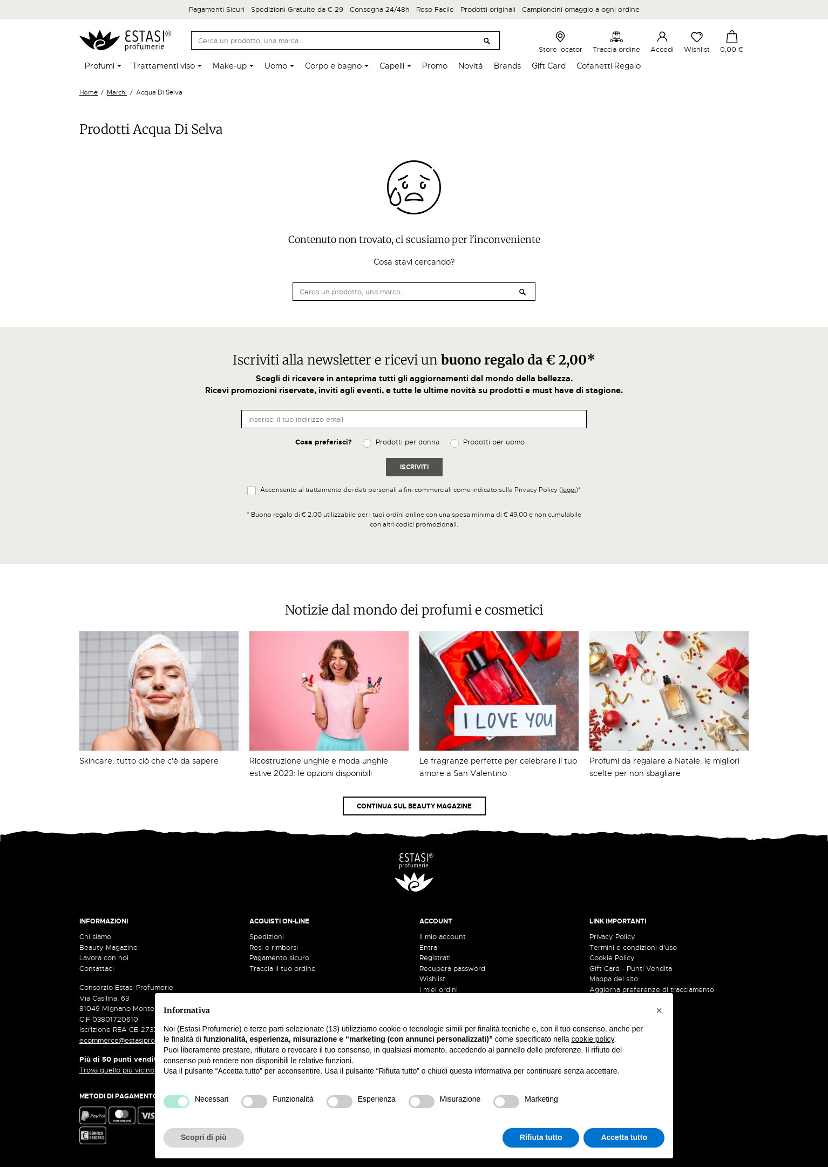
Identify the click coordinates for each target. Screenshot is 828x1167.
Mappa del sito (613, 978)
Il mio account (442, 936)
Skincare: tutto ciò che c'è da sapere (149, 761)
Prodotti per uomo (494, 442)
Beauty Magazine (108, 947)
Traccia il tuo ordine (282, 968)
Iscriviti (414, 467)
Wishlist (697, 42)
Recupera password (452, 968)
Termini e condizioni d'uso (633, 947)
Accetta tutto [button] (624, 1137)
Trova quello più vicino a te (127, 1070)
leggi (568, 489)
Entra (428, 947)
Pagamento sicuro (279, 957)
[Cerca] (345, 40)
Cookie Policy (612, 957)
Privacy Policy (612, 936)
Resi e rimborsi (273, 947)
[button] (659, 1010)
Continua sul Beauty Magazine (414, 806)
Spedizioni (266, 936)
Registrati (435, 957)
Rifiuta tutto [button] (541, 1137)
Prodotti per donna (407, 442)
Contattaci (96, 968)
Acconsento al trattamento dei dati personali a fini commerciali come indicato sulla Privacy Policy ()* (420, 489)
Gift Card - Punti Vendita (630, 968)
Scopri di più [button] (204, 1137)
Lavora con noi (103, 957)
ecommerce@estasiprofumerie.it (133, 1040)
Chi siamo (95, 936)
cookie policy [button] (592, 1039)
